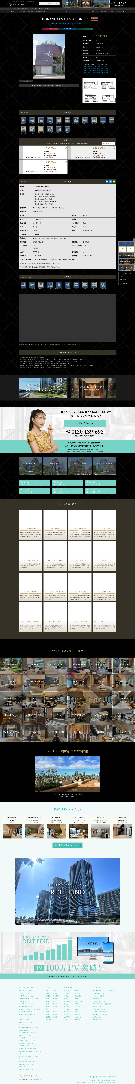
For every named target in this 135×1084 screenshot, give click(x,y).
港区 (47, 991)
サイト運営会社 (99, 451)
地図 (112, 11)
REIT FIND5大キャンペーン (66, 845)
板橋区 (48, 1014)
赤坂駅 (66, 996)
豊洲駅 (77, 998)
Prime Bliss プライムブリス (27, 1069)
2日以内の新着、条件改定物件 (102, 1004)
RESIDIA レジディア (24, 993)
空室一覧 (119, 11)
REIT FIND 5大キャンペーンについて (103, 991)
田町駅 (66, 1004)
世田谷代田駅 (44, 194)
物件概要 (103, 11)
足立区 (48, 1017)
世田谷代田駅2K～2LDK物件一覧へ (93, 483)
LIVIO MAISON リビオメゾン (27, 1061)
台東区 (55, 1001)
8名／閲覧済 (69, 11)
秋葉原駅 (77, 1019)
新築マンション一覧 (99, 1001)
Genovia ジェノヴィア (25, 1035)
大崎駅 (77, 1012)
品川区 (48, 998)
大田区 (48, 1006)
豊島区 (55, 1006)
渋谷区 (48, 993)
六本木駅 (67, 993)
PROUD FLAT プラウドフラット (28, 1001)
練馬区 (55, 1014)
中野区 (48, 1012)
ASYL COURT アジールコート (27, 1048)
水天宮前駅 (67, 1012)
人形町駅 (67, 1009)
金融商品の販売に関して (100, 1012)
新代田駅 (46, 201)
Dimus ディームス (24, 1017)
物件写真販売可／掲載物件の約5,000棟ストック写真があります (50, 85)
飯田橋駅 (77, 1004)
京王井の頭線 (37, 196)
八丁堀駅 (67, 1017)
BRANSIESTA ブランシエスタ (27, 1046)
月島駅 (66, 1019)
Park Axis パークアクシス (26, 991)
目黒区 (55, 998)
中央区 (55, 991)
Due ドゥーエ (23, 1025)
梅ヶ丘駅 (43, 199)
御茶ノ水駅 (78, 1017)
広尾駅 (66, 998)
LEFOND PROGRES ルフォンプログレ (29, 1009)
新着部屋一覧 (97, 998)
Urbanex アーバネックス (26, 1006)
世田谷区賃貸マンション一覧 (25, 8)
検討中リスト (97, 1006)
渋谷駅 (77, 991)
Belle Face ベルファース (26, 1064)
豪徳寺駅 (43, 204)
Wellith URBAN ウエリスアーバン (28, 1056)
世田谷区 (40, 190)
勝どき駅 (67, 1006)
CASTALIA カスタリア (25, 1012)
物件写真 (94, 11)
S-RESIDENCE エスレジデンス (27, 1032)
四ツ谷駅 (77, 1006)
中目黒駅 (77, 1014)
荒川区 (55, 1009)
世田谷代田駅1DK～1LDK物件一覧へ (61, 491)
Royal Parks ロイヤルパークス (27, 1038)
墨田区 (48, 1004)
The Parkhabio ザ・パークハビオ (28, 998)
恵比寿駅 (77, 993)
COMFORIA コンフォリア (26, 996)
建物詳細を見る (26, 112)
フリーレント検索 (98, 996)
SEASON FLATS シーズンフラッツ (29, 1022)
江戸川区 (48, 1019)
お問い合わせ (83, 423)
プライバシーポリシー (99, 1009)
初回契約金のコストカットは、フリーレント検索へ (66, 976)
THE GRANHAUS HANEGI (41, 8)
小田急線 (36, 194)
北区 (47, 1009)
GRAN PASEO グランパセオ (27, 1030)
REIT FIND (13, 8)
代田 (44, 190)
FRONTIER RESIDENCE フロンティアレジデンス (31, 1052)
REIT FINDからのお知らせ (100, 1014)
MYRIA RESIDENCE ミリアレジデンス (30, 1027)
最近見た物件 (122, 250)
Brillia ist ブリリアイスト (26, 1019)
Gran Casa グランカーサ (26, 1043)
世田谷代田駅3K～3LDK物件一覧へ (93, 491)
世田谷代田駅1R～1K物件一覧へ (59, 483)
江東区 (55, 993)
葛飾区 (55, 1017)
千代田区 (55, 996)
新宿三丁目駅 (78, 1001)
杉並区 (55, 1012)
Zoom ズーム (23, 1059)
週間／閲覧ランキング (99, 993)
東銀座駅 (67, 1014)
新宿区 (48, 996)
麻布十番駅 (67, 991)
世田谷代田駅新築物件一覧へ (25, 483)
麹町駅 (77, 1009)
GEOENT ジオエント (25, 1067)
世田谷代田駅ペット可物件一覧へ (27, 491)
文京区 (48, 1001)
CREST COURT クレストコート (28, 1040)
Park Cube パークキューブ (26, 1004)
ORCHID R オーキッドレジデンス (28, 1014)
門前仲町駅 (78, 996)
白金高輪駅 (67, 1001)
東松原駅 (46, 196)
